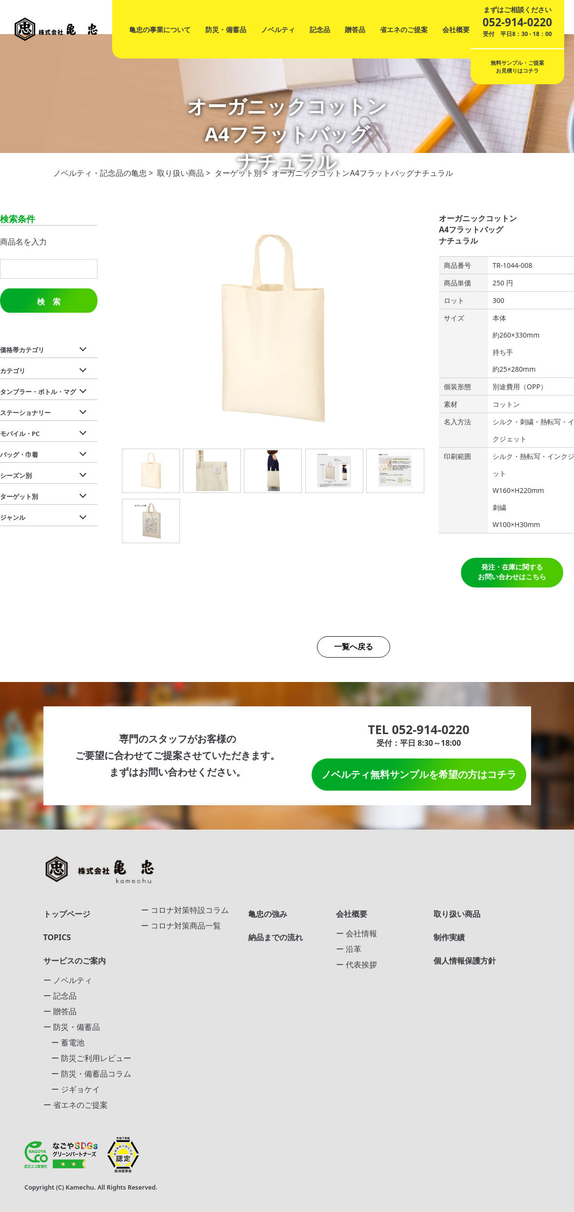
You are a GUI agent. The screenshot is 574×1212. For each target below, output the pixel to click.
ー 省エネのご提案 (75, 1104)
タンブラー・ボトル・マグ (38, 391)
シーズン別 (16, 475)
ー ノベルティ (67, 980)
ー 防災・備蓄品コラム (87, 1073)
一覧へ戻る (353, 646)
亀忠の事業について (160, 29)
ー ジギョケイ (71, 1089)
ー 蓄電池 (63, 1042)
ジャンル (12, 517)
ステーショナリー (25, 412)
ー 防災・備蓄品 (71, 1027)
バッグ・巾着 (19, 454)
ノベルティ (278, 29)
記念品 (320, 29)
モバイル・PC (20, 433)
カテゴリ (12, 370)
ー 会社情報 (356, 933)
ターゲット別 (238, 173)
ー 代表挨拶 (356, 964)
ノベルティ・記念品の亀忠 (100, 173)
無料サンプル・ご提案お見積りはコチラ (517, 66)
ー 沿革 (348, 949)
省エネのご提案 (404, 29)
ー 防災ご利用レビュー (87, 1058)
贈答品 (355, 29)
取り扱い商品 (180, 173)
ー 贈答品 (60, 1011)
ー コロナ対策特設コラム (185, 910)
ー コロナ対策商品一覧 (181, 925)
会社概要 (456, 29)
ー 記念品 (60, 995)
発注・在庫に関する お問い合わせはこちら (512, 571)
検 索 (48, 302)
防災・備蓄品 (225, 29)
